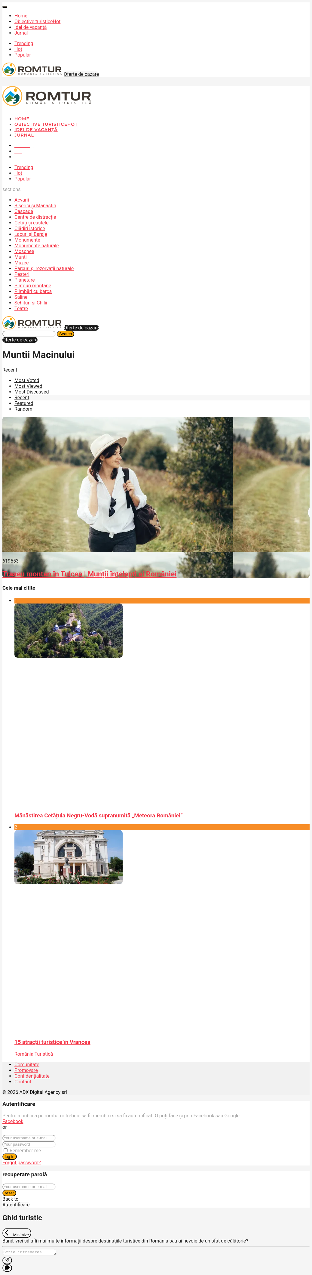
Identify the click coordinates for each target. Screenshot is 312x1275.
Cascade (23, 211)
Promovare (26, 1070)
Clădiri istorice (29, 228)
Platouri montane (32, 286)
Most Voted (26, 380)
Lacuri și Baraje (30, 234)
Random (23, 409)
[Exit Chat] (16, 1233)
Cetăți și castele (31, 223)
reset (9, 1193)
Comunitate (26, 1064)
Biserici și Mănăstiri (35, 205)
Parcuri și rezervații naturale (44, 268)
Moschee (24, 251)
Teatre (21, 308)
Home (20, 16)
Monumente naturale (36, 246)
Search (65, 334)
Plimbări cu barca (33, 291)
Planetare (24, 280)
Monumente (27, 240)
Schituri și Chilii (30, 303)
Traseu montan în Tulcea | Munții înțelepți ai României (89, 574)
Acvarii (21, 200)
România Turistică (33, 1054)
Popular (22, 55)
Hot (18, 49)
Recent (21, 397)
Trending (23, 43)
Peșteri (21, 274)
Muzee (21, 263)
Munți (20, 257)
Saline (20, 297)
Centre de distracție (35, 217)
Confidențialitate (32, 1076)
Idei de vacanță (30, 27)
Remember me (25, 1150)
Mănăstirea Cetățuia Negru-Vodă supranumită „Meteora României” (98, 815)
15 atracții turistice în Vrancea (52, 1042)
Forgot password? (21, 1162)
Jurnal (21, 33)
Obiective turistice (37, 21)
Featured (23, 403)
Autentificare (16, 1205)
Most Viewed (28, 386)
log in (9, 1156)
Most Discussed (31, 392)
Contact (22, 1082)
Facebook (12, 1121)
